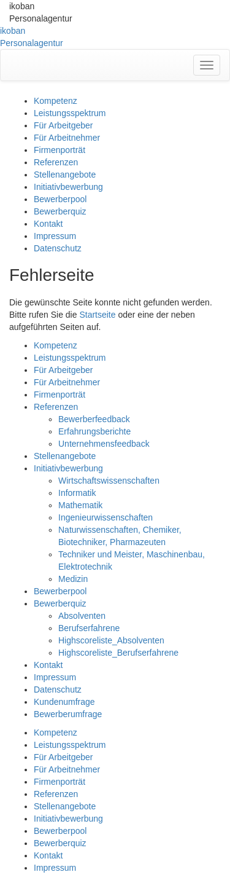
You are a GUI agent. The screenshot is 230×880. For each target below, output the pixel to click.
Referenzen (56, 162)
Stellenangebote (65, 174)
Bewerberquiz (60, 211)
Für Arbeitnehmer (67, 138)
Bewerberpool (60, 199)
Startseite (97, 315)
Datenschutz (58, 248)
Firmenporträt (59, 150)
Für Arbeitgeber (63, 125)
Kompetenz (55, 101)
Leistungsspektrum (70, 113)
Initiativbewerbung (68, 187)
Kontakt (48, 224)
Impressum (55, 236)
